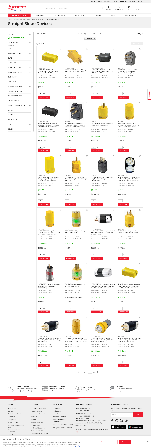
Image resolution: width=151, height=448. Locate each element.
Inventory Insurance (60, 414)
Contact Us (12, 434)
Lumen (10, 405)
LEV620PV (121, 229)
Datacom (34, 417)
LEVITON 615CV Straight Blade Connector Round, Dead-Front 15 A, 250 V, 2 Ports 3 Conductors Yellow (76, 340)
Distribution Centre (15, 414)
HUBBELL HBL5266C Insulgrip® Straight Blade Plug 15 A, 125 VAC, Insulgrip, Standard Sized (103, 232)
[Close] (148, 442)
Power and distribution (39, 414)
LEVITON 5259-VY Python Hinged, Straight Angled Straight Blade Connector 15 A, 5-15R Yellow (48, 178)
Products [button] (19, 15)
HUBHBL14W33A (96, 337)
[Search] (73, 8)
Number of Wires (15, 91)
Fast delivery (87, 387)
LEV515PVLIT (68, 283)
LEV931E (120, 68)
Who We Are (12, 408)
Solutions (57, 405)
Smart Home (35, 425)
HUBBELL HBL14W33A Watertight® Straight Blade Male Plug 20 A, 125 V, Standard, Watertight (102, 340)
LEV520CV (41, 229)
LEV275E (67, 122)
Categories (13, 42)
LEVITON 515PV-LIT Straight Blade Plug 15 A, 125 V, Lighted (75, 285)
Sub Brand (12, 77)
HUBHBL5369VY (123, 283)
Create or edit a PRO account (127, 1)
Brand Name (13, 63)
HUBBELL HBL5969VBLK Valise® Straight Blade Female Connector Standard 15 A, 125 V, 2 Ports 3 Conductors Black (49, 126)
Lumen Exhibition (96, 1)
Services (34, 405)
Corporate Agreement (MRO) (63, 424)
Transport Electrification (39, 433)
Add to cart (44, 97)
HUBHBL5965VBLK (97, 68)
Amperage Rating (15, 72)
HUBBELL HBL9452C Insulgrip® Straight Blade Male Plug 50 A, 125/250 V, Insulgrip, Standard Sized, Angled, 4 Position (129, 179)
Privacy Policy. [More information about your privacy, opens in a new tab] (75, 446)
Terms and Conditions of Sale (17, 426)
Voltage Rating (14, 67)
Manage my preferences (108, 442)
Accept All (125, 442)
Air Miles (120, 386)
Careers (98, 15)
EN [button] (139, 1)
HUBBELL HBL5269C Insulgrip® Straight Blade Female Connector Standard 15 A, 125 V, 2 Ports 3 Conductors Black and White (103, 287)
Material (11, 115)
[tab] (19, 34)
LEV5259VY (41, 175)
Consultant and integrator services (62, 428)
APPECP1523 (42, 283)
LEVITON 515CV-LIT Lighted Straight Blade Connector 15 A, (75, 231)
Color (10, 110)
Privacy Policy (13, 422)
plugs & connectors (38, 19)
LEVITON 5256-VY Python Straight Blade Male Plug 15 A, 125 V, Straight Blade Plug (76, 178)
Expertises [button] (59, 15)
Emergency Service (22, 386)
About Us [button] (79, 15)
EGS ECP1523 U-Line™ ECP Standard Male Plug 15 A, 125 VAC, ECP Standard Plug (49, 286)
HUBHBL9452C (122, 175)
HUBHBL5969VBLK (43, 122)
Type (10, 58)
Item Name (12, 82)
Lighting (33, 419)
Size (9, 124)
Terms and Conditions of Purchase (17, 431)
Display (11, 34)
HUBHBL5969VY (43, 68)
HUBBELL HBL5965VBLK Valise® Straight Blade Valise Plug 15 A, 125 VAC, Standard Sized (102, 71)
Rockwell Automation (57, 386)
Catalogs (114, 1)
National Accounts (59, 417)
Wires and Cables (37, 422)
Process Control (36, 411)
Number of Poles (15, 86)
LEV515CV (121, 122)
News (113, 15)
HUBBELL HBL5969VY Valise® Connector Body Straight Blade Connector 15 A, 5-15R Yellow (48, 71)
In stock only (88, 38)
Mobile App (57, 411)
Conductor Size (15, 96)
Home (10, 19)
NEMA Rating (13, 120)
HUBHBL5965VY (70, 68)
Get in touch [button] (130, 15)
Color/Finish (13, 101)
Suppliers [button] (39, 15)
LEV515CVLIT (68, 229)
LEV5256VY (68, 175)
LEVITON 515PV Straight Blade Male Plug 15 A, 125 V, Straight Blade (102, 124)
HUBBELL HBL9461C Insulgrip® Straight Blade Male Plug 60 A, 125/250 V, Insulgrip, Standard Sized (129, 340)
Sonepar (11, 411)
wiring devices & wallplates (22, 19)
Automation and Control (39, 408)
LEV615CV (68, 337)
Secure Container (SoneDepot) (59, 420)
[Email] (122, 414)
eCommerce (57, 408)
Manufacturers (14, 53)
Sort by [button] (138, 34)
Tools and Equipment (38, 428)
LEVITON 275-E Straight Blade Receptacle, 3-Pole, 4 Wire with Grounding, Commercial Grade (75, 125)
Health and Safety (37, 431)
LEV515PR (94, 175)
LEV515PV (94, 122)
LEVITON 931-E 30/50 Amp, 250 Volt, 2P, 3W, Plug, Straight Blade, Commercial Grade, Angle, (129, 71)
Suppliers (107, 1)
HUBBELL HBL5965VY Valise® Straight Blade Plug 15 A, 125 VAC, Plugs (76, 70)
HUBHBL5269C (96, 283)
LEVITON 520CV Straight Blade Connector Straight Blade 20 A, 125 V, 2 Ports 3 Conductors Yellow (49, 232)
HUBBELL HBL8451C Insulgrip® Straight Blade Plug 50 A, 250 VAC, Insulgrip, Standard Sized (49, 340)
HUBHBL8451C (42, 337)
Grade (10, 129)
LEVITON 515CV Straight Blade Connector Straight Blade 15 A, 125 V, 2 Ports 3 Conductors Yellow (129, 125)
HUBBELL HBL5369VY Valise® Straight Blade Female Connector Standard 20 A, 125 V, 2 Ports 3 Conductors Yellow (129, 287)
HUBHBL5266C (96, 229)
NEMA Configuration (16, 105)
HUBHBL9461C (122, 337)
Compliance (12, 419)
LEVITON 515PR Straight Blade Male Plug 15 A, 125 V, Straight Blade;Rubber (102, 178)
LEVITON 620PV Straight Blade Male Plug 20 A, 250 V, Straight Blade (129, 231)
